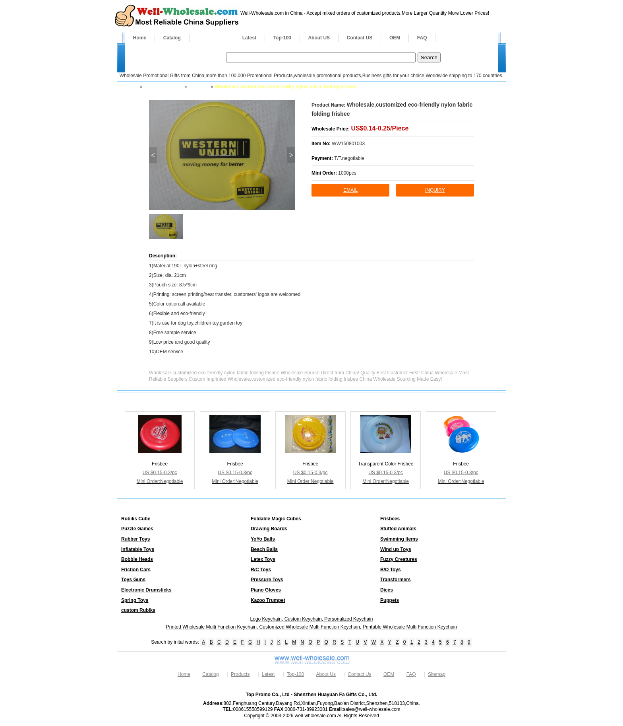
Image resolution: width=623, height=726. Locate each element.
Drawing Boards (269, 528)
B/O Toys (390, 569)
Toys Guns (133, 579)
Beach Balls (264, 549)
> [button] (291, 155)
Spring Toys (134, 600)
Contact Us (359, 674)
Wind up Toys (395, 549)
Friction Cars (136, 569)
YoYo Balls (263, 539)
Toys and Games (163, 87)
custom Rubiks (138, 610)
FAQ (422, 38)
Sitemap (436, 674)
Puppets (389, 600)
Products (211, 38)
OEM (394, 38)
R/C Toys (261, 569)
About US (319, 38)
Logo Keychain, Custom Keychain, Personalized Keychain (311, 619)
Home (139, 38)
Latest (249, 38)
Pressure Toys (267, 579)
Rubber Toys (135, 539)
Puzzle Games (137, 528)
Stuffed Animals (398, 528)
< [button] (153, 155)
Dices (386, 590)
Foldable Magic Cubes (276, 519)
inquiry (435, 190)
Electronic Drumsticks (146, 590)
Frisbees (198, 87)
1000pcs (347, 173)
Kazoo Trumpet (268, 600)
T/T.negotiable (349, 158)
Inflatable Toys (137, 549)
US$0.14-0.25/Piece (379, 128)
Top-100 (282, 38)
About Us (326, 674)
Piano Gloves (266, 590)
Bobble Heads (137, 559)
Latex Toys (263, 559)
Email (350, 190)
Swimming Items (399, 539)
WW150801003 (348, 143)
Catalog (172, 38)
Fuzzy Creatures (398, 559)
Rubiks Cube (135, 519)
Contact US (360, 38)
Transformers (395, 579)
